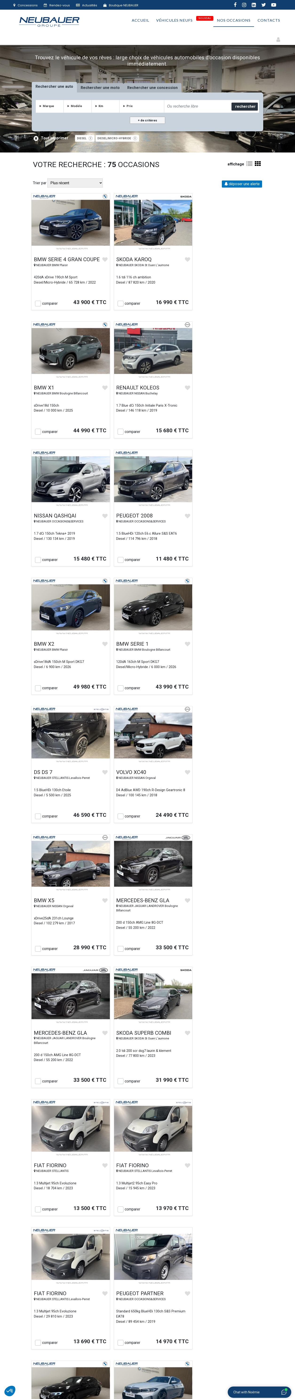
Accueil (140, 21)
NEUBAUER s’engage (114, 1328)
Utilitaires (162, 37)
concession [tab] (167, 87)
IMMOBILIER (217, 1375)
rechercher (245, 106)
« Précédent (118, 1222)
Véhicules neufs (174, 21)
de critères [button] (148, 120)
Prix (130, 106)
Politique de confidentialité (181, 1335)
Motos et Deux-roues (58, 37)
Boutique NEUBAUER (120, 5)
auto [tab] (70, 86)
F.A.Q (248, 1335)
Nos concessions (47, 1328)
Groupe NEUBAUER (95, 1386)
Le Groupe (47, 1322)
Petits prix (187, 37)
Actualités (86, 5)
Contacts (269, 21)
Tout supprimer (51, 138)
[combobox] (197, 106)
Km (101, 106)
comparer (50, 300)
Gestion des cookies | (178, 1386)
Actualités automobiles (248, 1328)
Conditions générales (181, 1322)
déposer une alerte (242, 184)
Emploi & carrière (248, 1322)
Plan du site (248, 1315)
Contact (46, 1335)
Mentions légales (150, 1386)
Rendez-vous (57, 5)
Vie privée (181, 1328)
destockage (201, 1141)
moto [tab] (115, 87)
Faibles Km (138, 37)
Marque (49, 106)
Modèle (76, 106)
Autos (28, 37)
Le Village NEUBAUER (114, 1335)
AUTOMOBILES (120, 1375)
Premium (210, 37)
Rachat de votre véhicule (114, 1322)
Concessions (25, 5)
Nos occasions (234, 21)
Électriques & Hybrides (103, 37)
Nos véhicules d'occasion (114, 1315)
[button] (10, 1391)
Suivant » (180, 1222)
